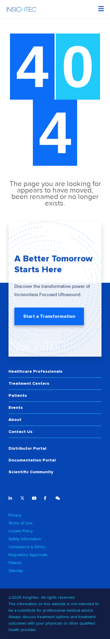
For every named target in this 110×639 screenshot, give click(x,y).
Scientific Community (31, 471)
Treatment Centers (29, 383)
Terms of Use (21, 523)
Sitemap (16, 570)
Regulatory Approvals (28, 554)
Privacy (15, 515)
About (15, 419)
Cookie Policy (21, 530)
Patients (18, 395)
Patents (15, 562)
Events (16, 407)
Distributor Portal (27, 448)
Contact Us (21, 431)
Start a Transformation (49, 318)
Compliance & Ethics (27, 546)
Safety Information (25, 538)
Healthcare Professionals (35, 371)
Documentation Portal (32, 460)
